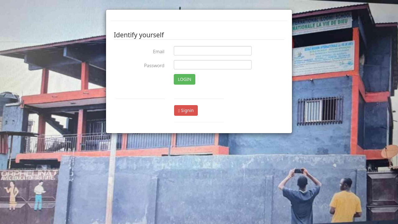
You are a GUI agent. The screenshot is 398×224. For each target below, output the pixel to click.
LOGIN (185, 79)
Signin (186, 110)
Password (154, 65)
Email (158, 51)
